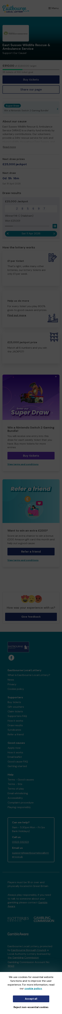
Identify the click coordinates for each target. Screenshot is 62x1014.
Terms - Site (15, 784)
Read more (9, 147)
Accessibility (15, 798)
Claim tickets (15, 711)
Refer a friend (31, 552)
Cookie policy (16, 689)
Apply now (14, 748)
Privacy (12, 684)
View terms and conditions (23, 464)
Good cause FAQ (18, 761)
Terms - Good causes (21, 779)
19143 (11, 966)
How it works (15, 720)
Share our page (31, 89)
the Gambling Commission (23, 957)
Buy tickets (31, 80)
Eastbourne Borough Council (28, 950)
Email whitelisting (18, 793)
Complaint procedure (21, 802)
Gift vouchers (16, 707)
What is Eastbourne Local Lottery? (29, 675)
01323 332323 (20, 842)
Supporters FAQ (17, 716)
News (11, 679)
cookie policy (33, 988)
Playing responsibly (19, 807)
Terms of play (16, 788)
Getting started (17, 766)
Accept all (31, 998)
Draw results (15, 725)
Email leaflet (15, 757)
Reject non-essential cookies (31, 1007)
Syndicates (14, 730)
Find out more (16, 315)
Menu (53, 8)
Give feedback (31, 616)
